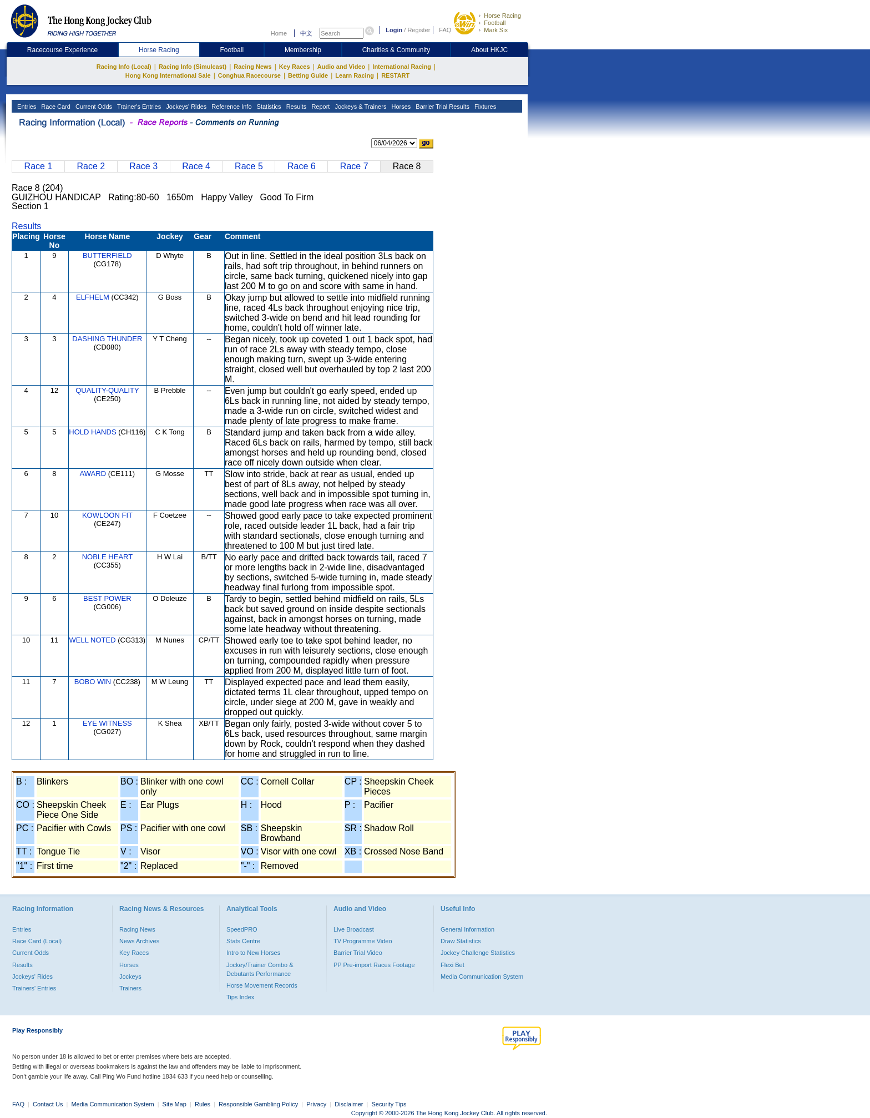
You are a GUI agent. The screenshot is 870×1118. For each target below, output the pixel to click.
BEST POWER (107, 598)
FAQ (445, 30)
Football (494, 22)
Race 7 (354, 166)
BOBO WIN (92, 681)
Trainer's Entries (138, 106)
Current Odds (93, 106)
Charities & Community (396, 50)
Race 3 (143, 166)
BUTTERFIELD (107, 255)
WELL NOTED (92, 640)
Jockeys (130, 976)
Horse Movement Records (261, 985)
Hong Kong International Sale (168, 75)
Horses (400, 106)
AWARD (93, 473)
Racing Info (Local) (124, 66)
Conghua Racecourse (249, 75)
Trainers (130, 988)
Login (394, 30)
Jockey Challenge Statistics (478, 952)
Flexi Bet (452, 965)
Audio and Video (341, 66)
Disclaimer (349, 1104)
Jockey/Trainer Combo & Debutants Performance (260, 969)
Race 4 (196, 166)
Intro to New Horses (253, 952)
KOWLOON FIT (107, 515)
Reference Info (230, 106)
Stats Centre (243, 941)
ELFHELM (92, 297)
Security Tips (389, 1104)
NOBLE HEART (107, 557)
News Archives (139, 941)
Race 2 (91, 166)
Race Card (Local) (37, 941)
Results (296, 106)
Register (418, 30)
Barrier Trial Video (357, 952)
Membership (303, 50)
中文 (306, 33)
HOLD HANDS (92, 432)
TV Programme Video (362, 941)
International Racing (401, 66)
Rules (203, 1104)
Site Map (174, 1104)
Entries (26, 106)
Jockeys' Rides (185, 106)
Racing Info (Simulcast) (192, 66)
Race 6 (301, 166)
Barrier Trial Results (441, 106)
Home (279, 33)
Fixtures (484, 106)
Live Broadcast (353, 929)
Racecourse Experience (62, 50)
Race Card (54, 106)
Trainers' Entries (34, 988)
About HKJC (489, 50)
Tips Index (240, 997)
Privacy (316, 1104)
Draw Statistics (461, 941)
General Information (467, 929)
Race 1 (38, 166)
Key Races (294, 66)
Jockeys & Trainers (359, 106)
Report (320, 106)
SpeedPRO (241, 929)
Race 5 (249, 166)
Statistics (268, 106)
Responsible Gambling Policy (258, 1104)
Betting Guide (308, 75)
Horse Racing (502, 15)
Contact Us (48, 1104)
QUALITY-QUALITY (107, 390)
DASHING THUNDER (107, 339)
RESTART (395, 75)
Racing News (252, 66)
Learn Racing (354, 75)
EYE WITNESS (107, 723)
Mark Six (496, 30)
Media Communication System (482, 976)
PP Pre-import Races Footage (374, 965)
